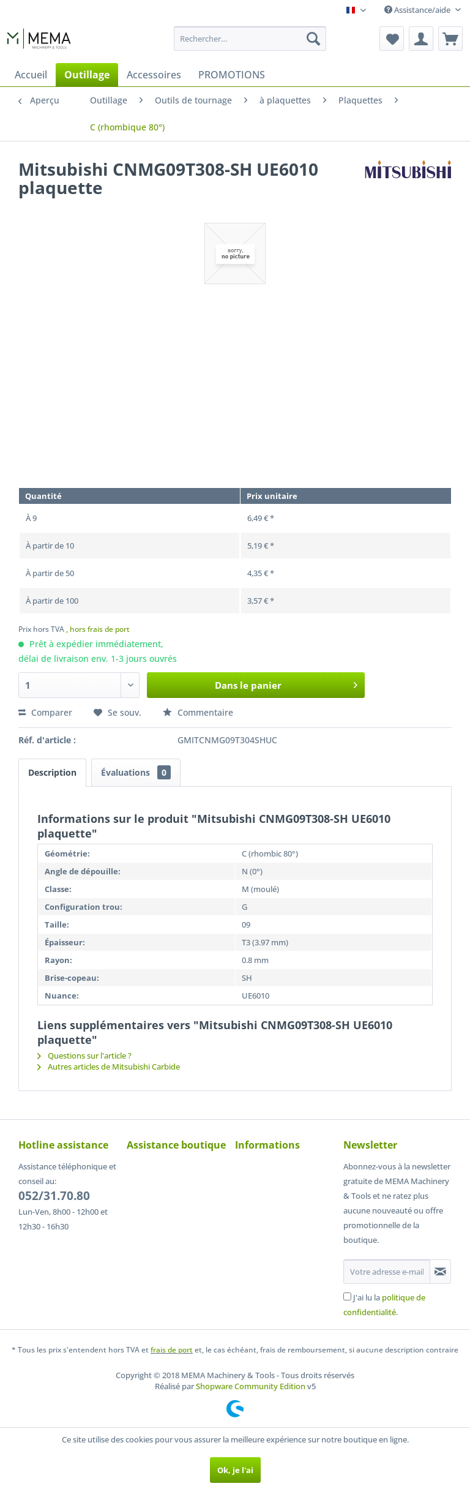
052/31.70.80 (54, 1196)
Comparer (45, 712)
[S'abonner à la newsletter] (440, 1271)
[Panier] (450, 38)
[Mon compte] (421, 38)
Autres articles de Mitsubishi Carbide (108, 1066)
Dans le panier (286, 683)
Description (52, 772)
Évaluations (136, 772)
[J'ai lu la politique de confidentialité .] (347, 1296)
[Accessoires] (154, 74)
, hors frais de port (98, 629)
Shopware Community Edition (250, 1386)
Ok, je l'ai (235, 1470)
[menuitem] (250, 38)
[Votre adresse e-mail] (386, 1271)
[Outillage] (87, 74)
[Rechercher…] (250, 38)
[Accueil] (31, 74)
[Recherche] (313, 38)
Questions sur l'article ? (84, 1055)
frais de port (172, 1350)
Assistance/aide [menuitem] (418, 9)
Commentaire (198, 712)
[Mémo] (391, 38)
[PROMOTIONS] (232, 74)
